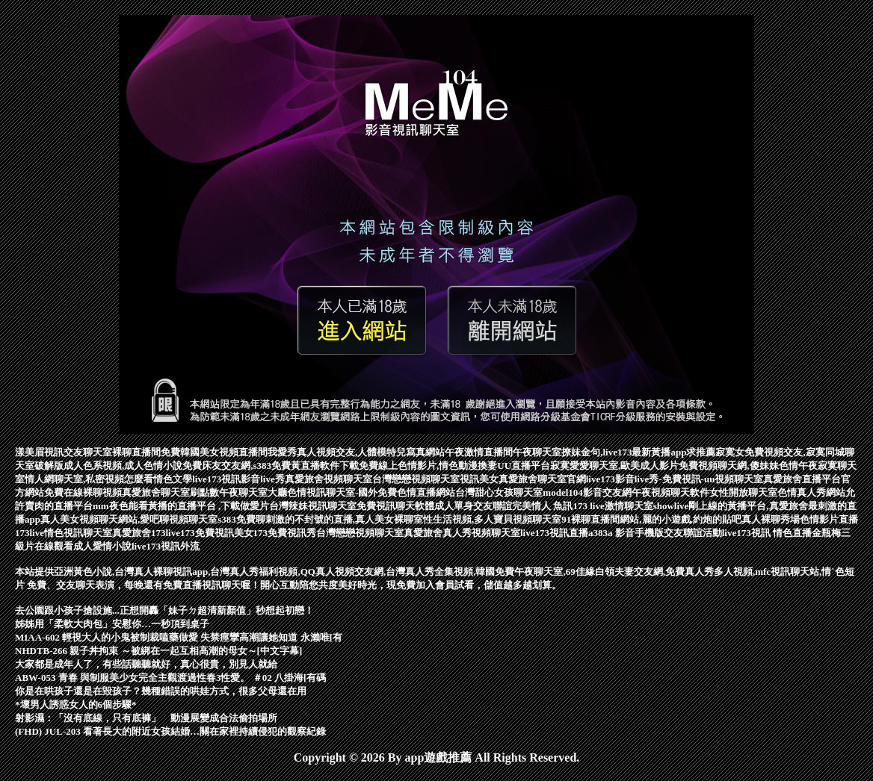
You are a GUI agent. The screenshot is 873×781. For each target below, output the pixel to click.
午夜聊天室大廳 (253, 492)
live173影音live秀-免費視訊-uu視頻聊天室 (675, 479)
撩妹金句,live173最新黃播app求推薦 (638, 452)
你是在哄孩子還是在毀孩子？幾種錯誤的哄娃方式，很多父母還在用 (160, 691)
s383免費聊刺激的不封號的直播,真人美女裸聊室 (320, 519)
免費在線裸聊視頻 (83, 492)
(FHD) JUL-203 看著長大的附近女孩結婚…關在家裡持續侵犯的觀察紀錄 (170, 731)
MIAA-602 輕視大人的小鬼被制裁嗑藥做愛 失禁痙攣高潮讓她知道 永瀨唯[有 (178, 637)
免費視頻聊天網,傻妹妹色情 (738, 465)
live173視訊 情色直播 (767, 532)
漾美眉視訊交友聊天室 (63, 452)
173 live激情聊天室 (613, 505)
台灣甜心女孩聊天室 (499, 492)
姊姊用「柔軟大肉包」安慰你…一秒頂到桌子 (112, 623)
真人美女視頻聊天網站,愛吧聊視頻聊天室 (129, 519)
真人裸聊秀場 (770, 519)
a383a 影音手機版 (626, 532)
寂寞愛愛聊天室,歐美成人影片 (614, 465)
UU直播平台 (523, 465)
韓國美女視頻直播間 (224, 452)
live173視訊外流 (166, 546)
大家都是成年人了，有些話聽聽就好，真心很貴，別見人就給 (146, 664)
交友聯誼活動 (693, 532)
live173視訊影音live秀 (238, 479)
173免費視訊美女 (216, 532)
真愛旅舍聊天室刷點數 (170, 492)
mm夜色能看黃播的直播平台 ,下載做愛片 (181, 505)
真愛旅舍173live (146, 532)
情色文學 (172, 479)
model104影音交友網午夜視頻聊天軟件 (626, 492)
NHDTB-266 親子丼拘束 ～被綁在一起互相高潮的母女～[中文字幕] (158, 650)
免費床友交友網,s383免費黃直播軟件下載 (270, 465)
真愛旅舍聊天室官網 (542, 479)
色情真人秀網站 (811, 492)
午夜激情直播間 (479, 452)
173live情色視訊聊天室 (63, 532)
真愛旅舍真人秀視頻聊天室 (462, 532)
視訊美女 (479, 479)
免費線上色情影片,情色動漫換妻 (428, 465)
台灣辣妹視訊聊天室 (313, 505)
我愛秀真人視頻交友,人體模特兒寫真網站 (356, 452)
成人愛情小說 (102, 546)
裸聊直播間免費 (146, 452)
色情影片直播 (829, 519)
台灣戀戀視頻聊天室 (416, 479)
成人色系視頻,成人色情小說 (123, 465)
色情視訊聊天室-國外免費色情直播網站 (371, 492)
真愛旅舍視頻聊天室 (328, 479)
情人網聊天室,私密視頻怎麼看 (89, 479)
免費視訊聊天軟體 (395, 505)
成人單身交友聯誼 (473, 505)
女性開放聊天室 (743, 492)
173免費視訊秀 (285, 532)
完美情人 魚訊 (542, 505)
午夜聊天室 (537, 452)
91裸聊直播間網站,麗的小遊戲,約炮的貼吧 (651, 519)
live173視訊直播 (554, 532)
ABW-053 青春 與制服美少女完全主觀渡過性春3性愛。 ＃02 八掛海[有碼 (170, 677)
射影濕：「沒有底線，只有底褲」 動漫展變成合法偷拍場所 (146, 718)
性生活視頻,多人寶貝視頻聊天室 (492, 519)
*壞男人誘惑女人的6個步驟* (76, 704)
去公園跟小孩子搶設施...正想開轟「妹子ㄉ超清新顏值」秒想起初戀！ (164, 610)
